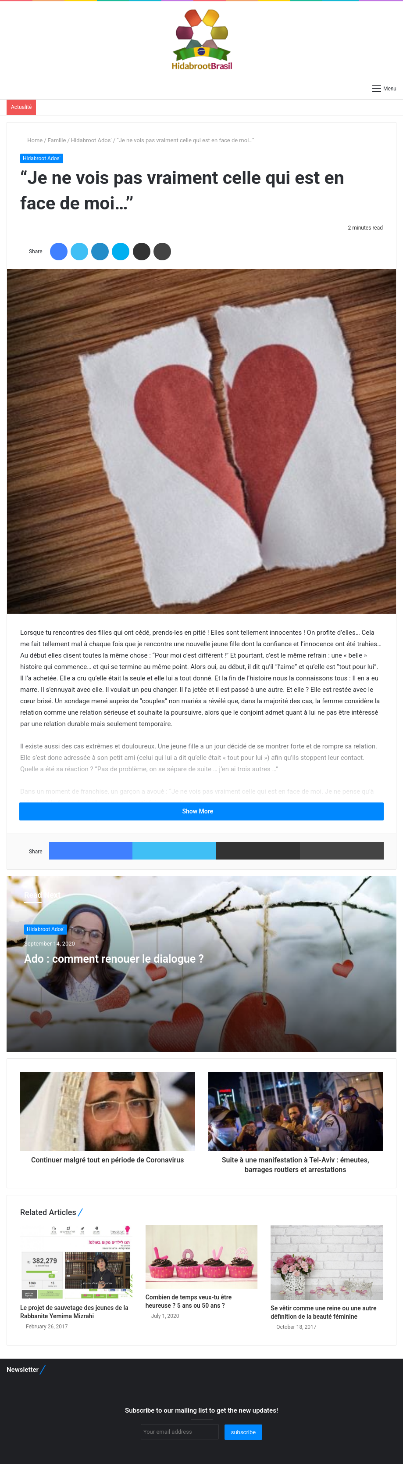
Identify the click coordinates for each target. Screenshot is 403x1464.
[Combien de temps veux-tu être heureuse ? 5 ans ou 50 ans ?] (202, 1256)
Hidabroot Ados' (91, 140)
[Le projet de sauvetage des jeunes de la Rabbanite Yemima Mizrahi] (76, 1262)
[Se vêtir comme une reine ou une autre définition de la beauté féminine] (327, 1262)
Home (31, 140)
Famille (57, 140)
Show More (201, 811)
